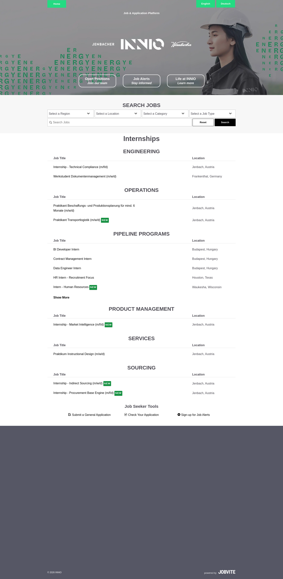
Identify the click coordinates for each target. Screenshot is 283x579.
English (205, 3)
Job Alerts (141, 81)
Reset (203, 122)
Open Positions (97, 81)
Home (56, 3)
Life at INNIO (185, 81)
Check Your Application (141, 414)
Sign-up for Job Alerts (193, 414)
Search (225, 122)
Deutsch (225, 3)
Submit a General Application (89, 414)
